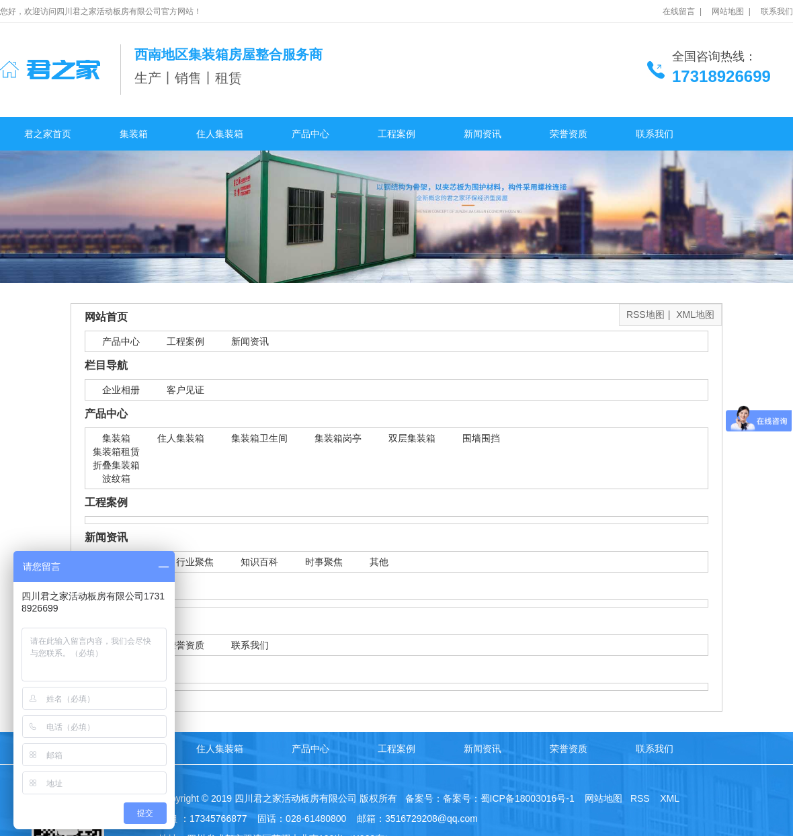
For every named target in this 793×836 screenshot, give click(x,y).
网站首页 (106, 317)
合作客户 (106, 585)
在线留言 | (682, 11)
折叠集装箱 (116, 465)
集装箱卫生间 (259, 438)
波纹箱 (116, 478)
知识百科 (259, 561)
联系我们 (777, 11)
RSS (641, 798)
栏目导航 (106, 365)
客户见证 (185, 389)
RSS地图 (645, 314)
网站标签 (106, 669)
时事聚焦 (324, 561)
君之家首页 (47, 133)
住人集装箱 (219, 133)
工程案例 (396, 133)
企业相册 (121, 389)
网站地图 (602, 798)
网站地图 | (731, 11)
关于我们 (106, 620)
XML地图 (695, 314)
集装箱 (134, 133)
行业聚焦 (195, 561)
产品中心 (310, 133)
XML (670, 798)
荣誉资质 (568, 133)
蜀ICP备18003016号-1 (528, 798)
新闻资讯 (482, 133)
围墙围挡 (481, 438)
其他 (379, 561)
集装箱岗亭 (338, 438)
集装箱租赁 (116, 451)
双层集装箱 (411, 438)
